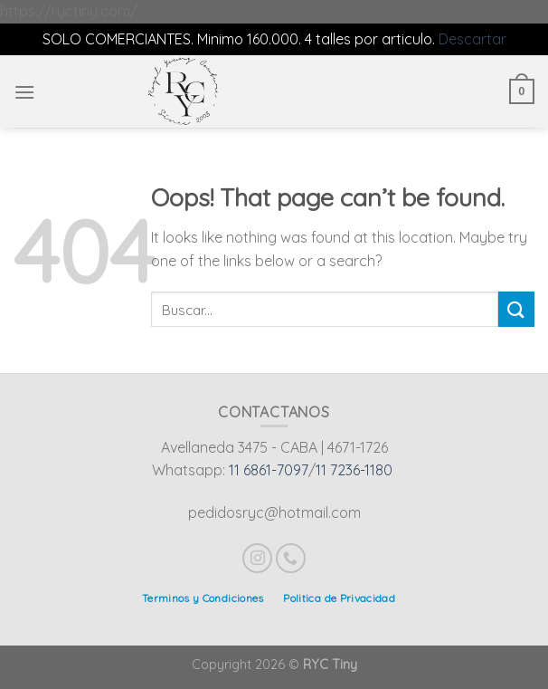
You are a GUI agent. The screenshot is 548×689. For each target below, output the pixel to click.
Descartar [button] (472, 39)
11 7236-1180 (354, 470)
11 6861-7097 (268, 470)
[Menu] (24, 92)
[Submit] (516, 309)
